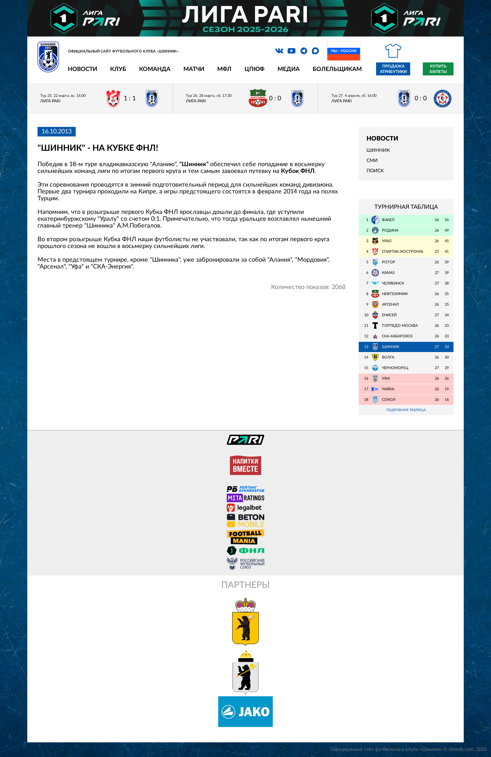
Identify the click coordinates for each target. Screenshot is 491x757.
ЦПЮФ (254, 69)
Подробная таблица (406, 410)
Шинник (378, 150)
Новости (82, 69)
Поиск (375, 171)
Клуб (118, 69)
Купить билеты (438, 69)
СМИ (372, 160)
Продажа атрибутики (393, 69)
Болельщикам (337, 69)
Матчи (193, 69)
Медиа (289, 69)
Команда (154, 69)
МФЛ (224, 69)
